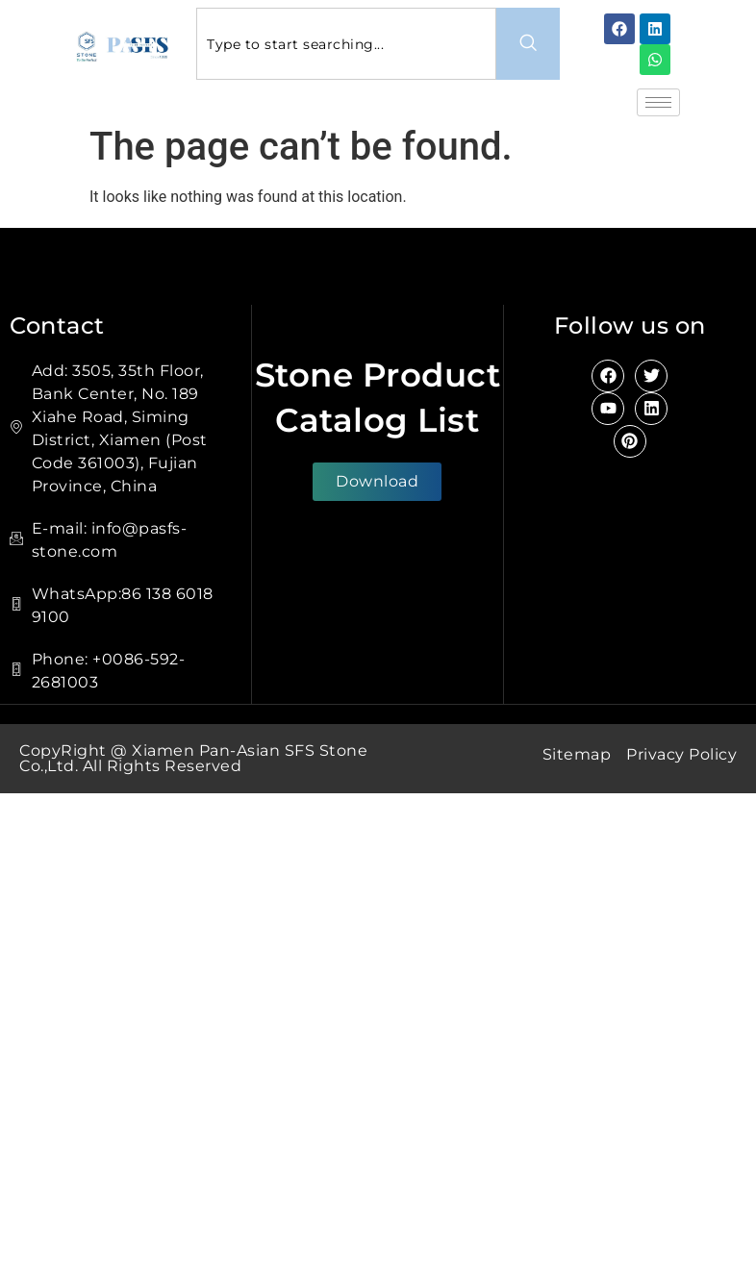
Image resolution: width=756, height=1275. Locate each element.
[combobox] (345, 44)
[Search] (528, 44)
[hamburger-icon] (658, 102)
